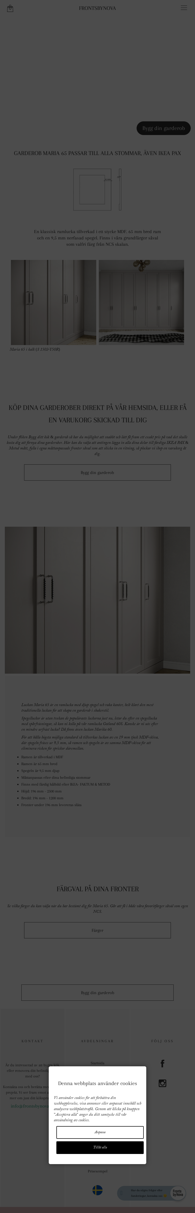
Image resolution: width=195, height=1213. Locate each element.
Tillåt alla (100, 1147)
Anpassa (100, 1132)
